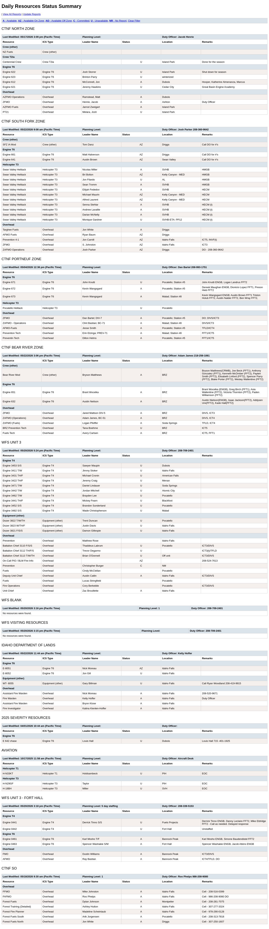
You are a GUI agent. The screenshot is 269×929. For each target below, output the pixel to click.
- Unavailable (99, 20)
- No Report (118, 20)
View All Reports (12, 14)
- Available (10, 20)
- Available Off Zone (58, 20)
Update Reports (32, 14)
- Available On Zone (31, 20)
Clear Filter (134, 20)
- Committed (81, 20)
